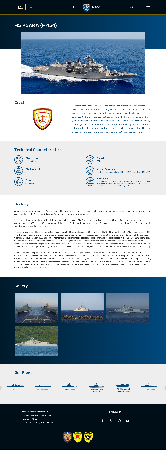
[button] (131, 7)
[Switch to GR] (31, 7)
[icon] (148, 7)
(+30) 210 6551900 (47, 422)
